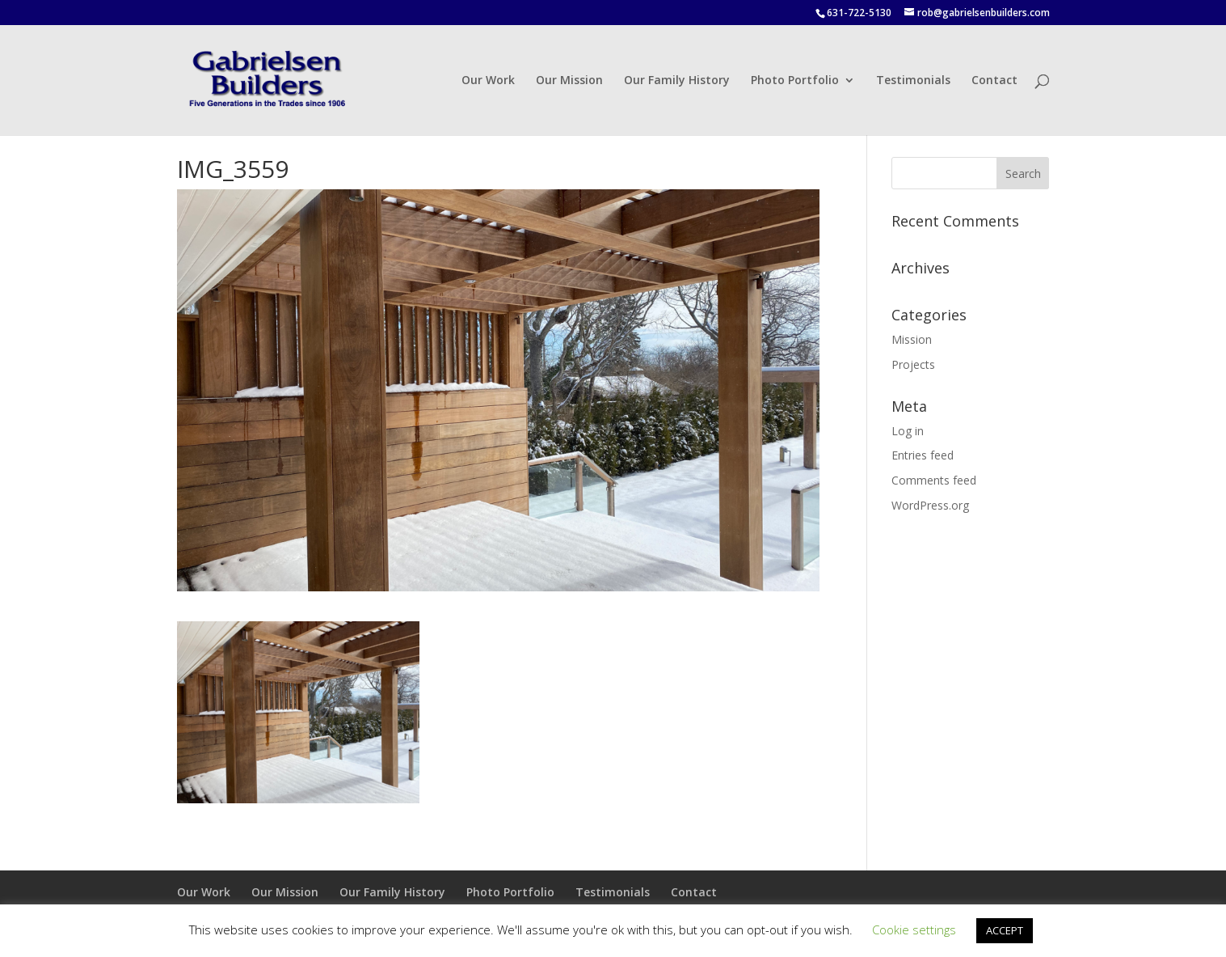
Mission (911, 339)
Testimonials (913, 80)
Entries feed (922, 455)
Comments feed (933, 480)
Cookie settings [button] (914, 929)
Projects (913, 364)
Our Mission (569, 80)
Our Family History (677, 80)
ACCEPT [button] (1004, 930)
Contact (994, 80)
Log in (907, 430)
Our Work (488, 80)
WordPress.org (930, 505)
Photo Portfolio (795, 80)
